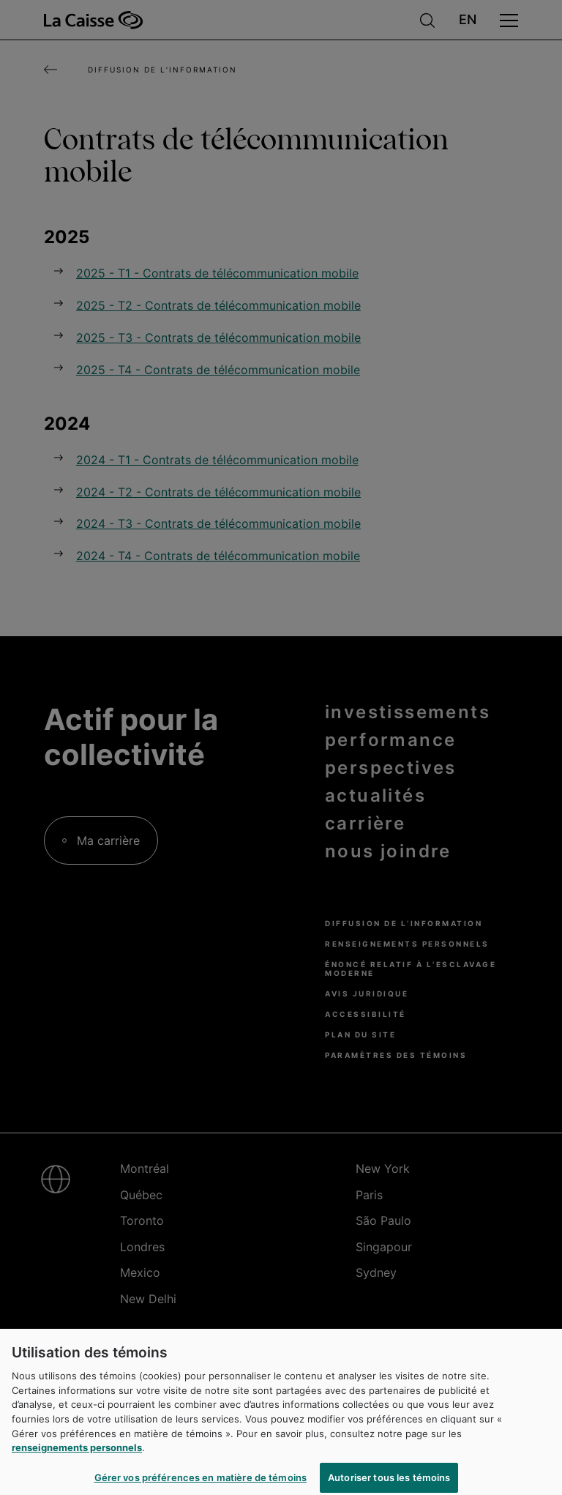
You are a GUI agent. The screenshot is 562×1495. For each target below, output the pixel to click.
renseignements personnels (77, 1452)
